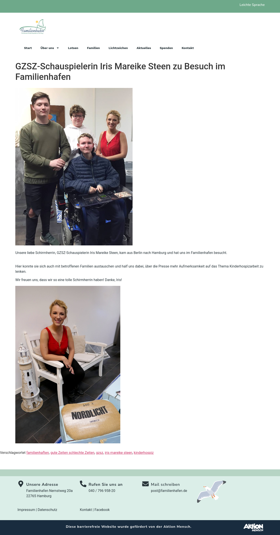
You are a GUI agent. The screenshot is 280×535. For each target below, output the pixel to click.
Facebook (102, 510)
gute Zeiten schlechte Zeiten (72, 453)
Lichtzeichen (118, 48)
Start (28, 48)
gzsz (99, 453)
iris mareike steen (118, 453)
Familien (93, 48)
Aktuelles (143, 48)
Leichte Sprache (252, 4)
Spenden (166, 48)
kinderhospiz (144, 453)
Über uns (49, 48)
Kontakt (188, 48)
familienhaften (37, 453)
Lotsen (73, 48)
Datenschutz (47, 510)
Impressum (26, 510)
